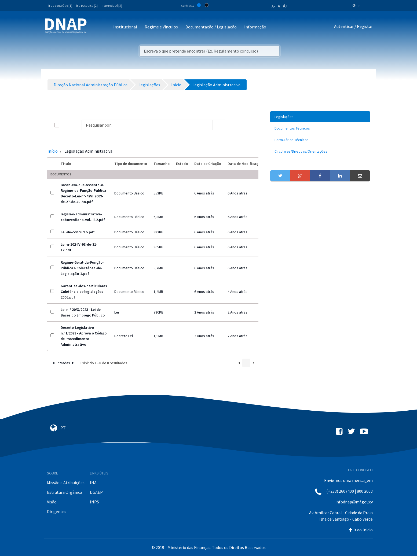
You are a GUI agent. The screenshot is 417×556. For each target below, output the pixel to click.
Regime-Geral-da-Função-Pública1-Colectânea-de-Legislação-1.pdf (82, 268)
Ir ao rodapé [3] (112, 5)
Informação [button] (255, 27)
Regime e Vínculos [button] (161, 27)
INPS (94, 502)
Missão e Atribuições (66, 482)
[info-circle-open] (233, 125)
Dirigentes (56, 511)
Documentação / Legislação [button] (211, 27)
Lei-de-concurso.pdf (78, 232)
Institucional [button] (125, 27)
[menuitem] (320, 116)
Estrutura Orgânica (64, 492)
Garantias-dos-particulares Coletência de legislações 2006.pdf (84, 291)
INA (93, 482)
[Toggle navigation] (94, 27)
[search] (219, 125)
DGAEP (96, 492)
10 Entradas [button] (63, 362)
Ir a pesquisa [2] (87, 5)
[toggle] (65, 125)
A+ (285, 6)
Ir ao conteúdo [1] (60, 5)
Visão (52, 502)
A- (273, 6)
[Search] (147, 125)
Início (52, 151)
